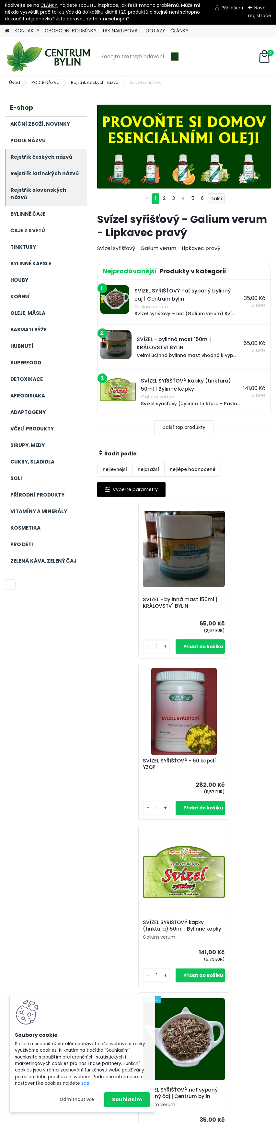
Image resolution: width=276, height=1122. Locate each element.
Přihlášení (232, 8)
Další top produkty (183, 427)
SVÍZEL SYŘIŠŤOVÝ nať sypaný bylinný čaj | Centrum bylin (218, 767)
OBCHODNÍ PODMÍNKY (71, 30)
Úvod (14, 82)
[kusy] (116, 646)
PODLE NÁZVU (45, 82)
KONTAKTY (27, 30)
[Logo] (49, 56)
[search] (174, 58)
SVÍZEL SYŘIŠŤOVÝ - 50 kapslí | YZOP (219, 602)
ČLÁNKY (48, 5)
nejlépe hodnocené (192, 469)
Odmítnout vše (77, 1099)
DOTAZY (155, 30)
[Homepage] (7, 31)
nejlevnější (115, 469)
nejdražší (148, 469)
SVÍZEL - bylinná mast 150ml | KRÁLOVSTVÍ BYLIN (140, 602)
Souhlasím (127, 1099)
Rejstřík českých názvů (94, 82)
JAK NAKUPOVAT (121, 30)
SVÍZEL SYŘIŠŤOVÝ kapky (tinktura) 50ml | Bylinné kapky (135, 767)
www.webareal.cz (164, 1115)
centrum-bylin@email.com (177, 1080)
